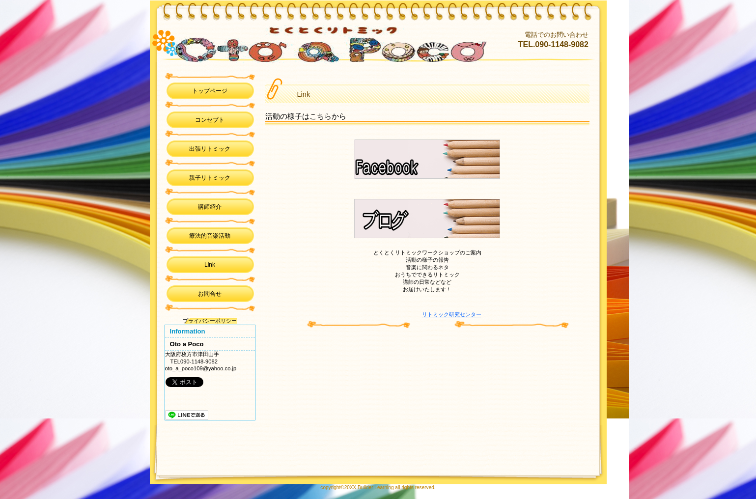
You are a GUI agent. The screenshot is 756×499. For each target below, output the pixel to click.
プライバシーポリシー (210, 321)
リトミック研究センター (451, 314)
